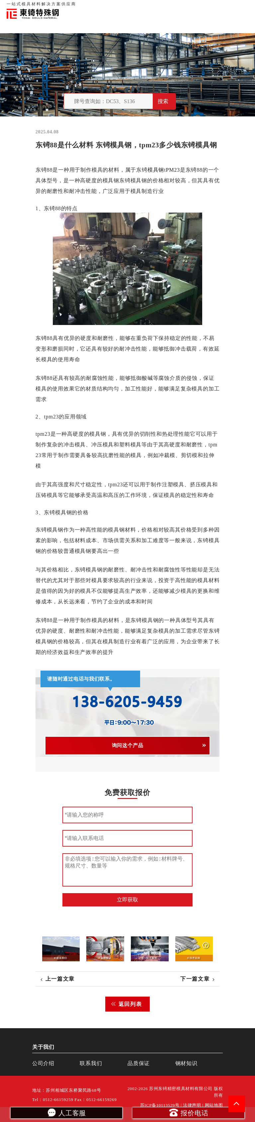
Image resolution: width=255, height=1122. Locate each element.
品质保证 (175, 7)
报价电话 (188, 1112)
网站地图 (214, 1105)
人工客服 (66, 1112)
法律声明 (192, 1105)
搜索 (163, 101)
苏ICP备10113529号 (160, 1105)
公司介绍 (43, 1063)
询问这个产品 (127, 745)
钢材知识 (241, 7)
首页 (138, 7)
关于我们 (154, 7)
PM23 (173, 170)
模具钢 (155, 170)
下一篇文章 (195, 979)
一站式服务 (218, 7)
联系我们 (196, 7)
